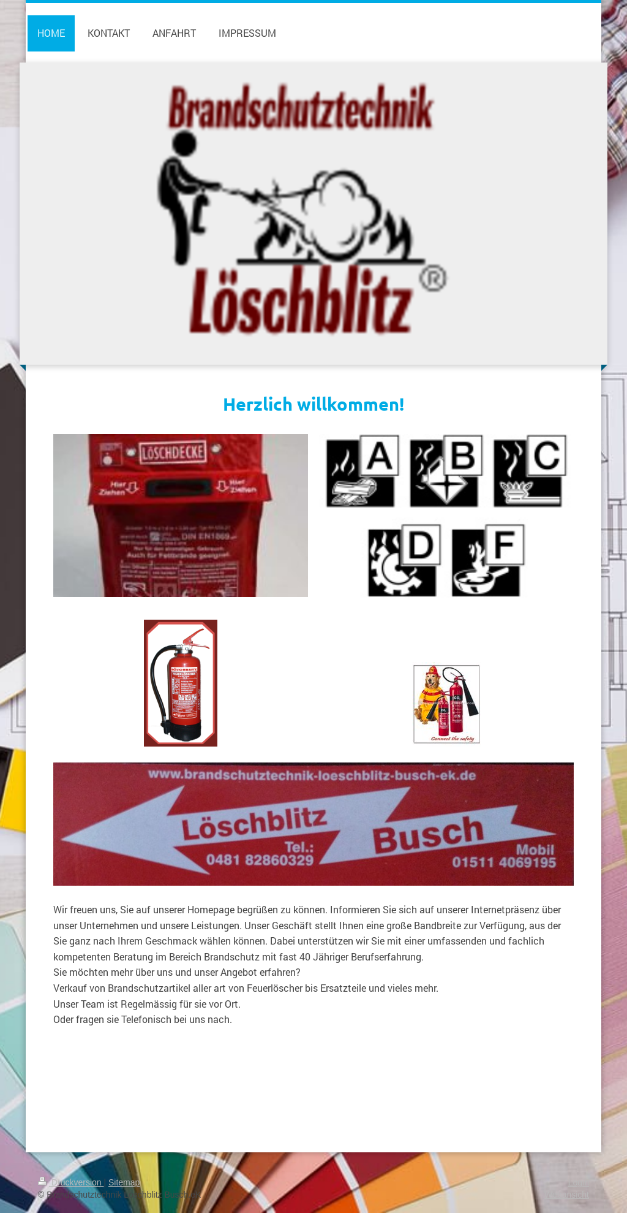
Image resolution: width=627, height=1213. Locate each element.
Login (578, 1182)
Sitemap (124, 1182)
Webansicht (566, 1195)
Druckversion (70, 1182)
